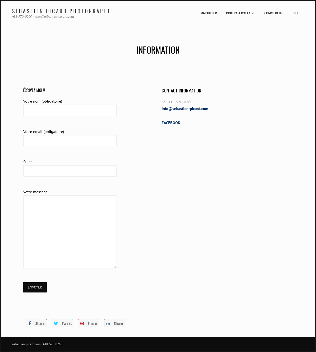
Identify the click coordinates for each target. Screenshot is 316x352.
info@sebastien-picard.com (185, 108)
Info (296, 13)
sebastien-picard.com (26, 344)
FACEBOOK (171, 122)
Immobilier (208, 13)
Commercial (273, 13)
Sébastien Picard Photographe (61, 11)
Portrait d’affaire (240, 13)
